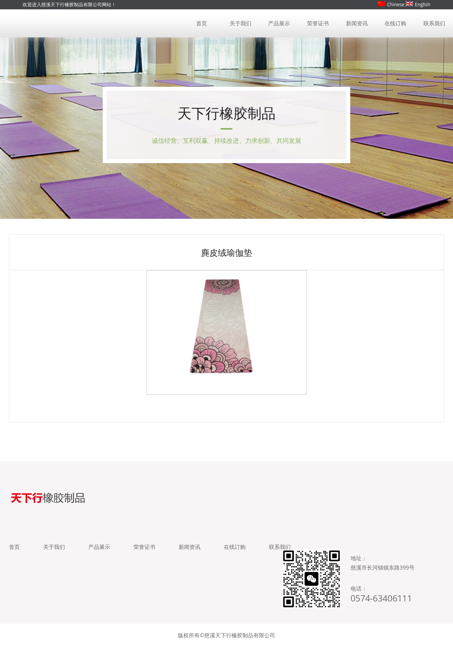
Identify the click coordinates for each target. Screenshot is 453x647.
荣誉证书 (318, 23)
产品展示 (279, 23)
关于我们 (240, 23)
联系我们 (434, 23)
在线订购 (395, 23)
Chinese (391, 4)
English (418, 4)
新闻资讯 (357, 23)
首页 (201, 23)
